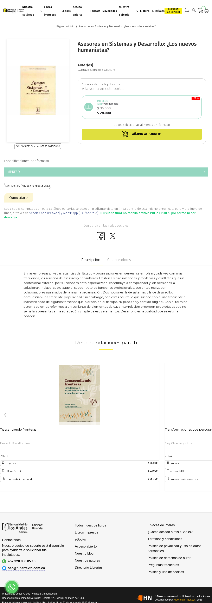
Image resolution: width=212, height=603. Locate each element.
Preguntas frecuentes (163, 565)
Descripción (90, 260)
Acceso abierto (86, 546)
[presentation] (5, 415)
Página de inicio (65, 26)
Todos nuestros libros (90, 525)
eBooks (80, 539)
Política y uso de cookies (166, 572)
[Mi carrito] (200, 10)
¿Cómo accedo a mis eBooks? (170, 532)
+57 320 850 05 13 (19, 561)
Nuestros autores (87, 560)
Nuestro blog (84, 553)
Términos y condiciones (165, 539)
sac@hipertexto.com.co (23, 568)
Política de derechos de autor (169, 558)
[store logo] (12, 11)
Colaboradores (119, 260)
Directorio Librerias (88, 567)
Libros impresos (86, 532)
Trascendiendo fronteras (18, 429)
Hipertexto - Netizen (184, 599)
